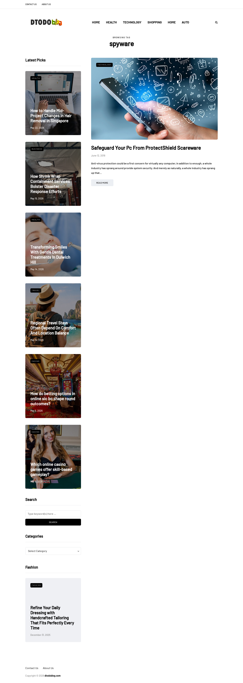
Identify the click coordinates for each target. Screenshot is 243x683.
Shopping (154, 22)
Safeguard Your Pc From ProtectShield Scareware (146, 148)
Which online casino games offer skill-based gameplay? (51, 469)
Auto (185, 22)
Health (111, 22)
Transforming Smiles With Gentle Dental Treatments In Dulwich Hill (50, 255)
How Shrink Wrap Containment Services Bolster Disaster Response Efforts (50, 184)
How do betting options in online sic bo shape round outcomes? (52, 398)
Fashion (36, 585)
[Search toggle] (215, 22)
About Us (46, 4)
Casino (35, 361)
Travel (36, 290)
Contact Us (31, 4)
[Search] (53, 513)
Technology (132, 22)
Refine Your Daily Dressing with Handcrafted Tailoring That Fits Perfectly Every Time (52, 617)
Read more (102, 183)
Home (96, 22)
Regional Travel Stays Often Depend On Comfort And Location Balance (53, 327)
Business (37, 149)
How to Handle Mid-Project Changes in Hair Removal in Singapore (51, 115)
